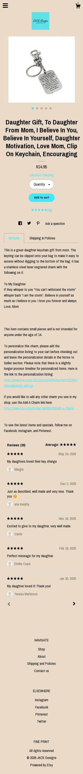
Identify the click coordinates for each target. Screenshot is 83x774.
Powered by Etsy (41, 765)
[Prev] (9, 604)
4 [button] (46, 108)
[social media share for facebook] (20, 223)
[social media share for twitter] (29, 223)
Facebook (41, 707)
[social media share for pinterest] (38, 223)
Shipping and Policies (41, 663)
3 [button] (42, 108)
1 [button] (33, 108)
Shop (41, 649)
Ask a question (55, 223)
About (42, 656)
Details (14, 238)
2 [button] (37, 108)
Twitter (41, 721)
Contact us (41, 670)
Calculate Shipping (41, 175)
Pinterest (41, 714)
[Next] (74, 604)
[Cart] (77, 6)
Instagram (41, 699)
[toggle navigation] (5, 5)
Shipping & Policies (42, 238)
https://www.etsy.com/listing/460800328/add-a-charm (38, 408)
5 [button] (50, 108)
